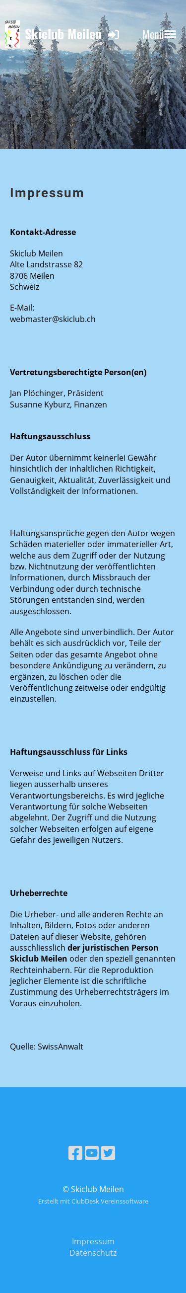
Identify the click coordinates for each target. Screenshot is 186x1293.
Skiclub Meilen (63, 34)
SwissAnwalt (60, 1046)
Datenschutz (93, 1252)
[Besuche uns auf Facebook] (75, 1152)
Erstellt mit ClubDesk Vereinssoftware (93, 1201)
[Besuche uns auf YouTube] (92, 1152)
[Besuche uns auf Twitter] (108, 1152)
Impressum (93, 1241)
